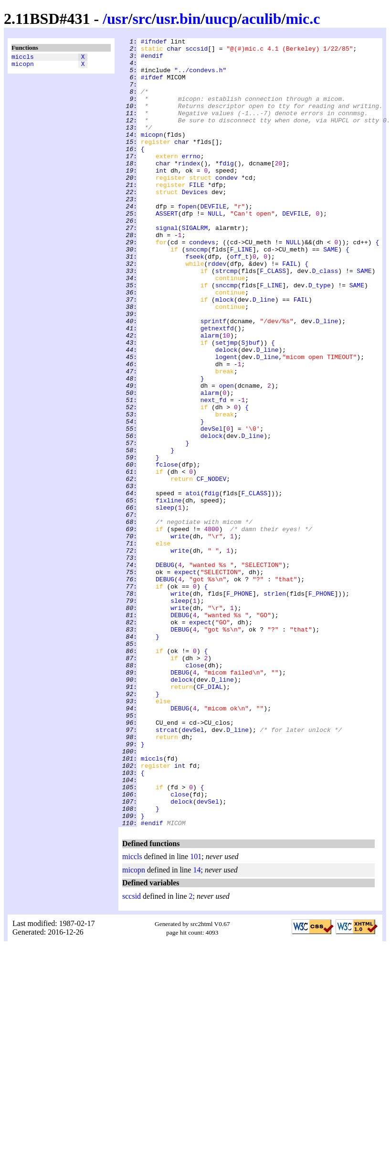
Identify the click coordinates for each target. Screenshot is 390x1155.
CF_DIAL (210, 817)
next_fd (213, 473)
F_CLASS (273, 318)
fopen (187, 240)
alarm (209, 395)
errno (191, 180)
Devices (195, 223)
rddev (217, 309)
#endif (152, 59)
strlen (275, 705)
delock (226, 412)
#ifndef (154, 42)
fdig (226, 189)
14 (196, 1028)
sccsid (196, 51)
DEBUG (165, 670)
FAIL (289, 309)
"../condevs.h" (200, 77)
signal (167, 266)
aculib (262, 18)
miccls (22, 58)
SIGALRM (195, 266)
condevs (202, 283)
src (141, 18)
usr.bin (178, 18)
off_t (239, 300)
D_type (319, 335)
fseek (194, 300)
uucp (221, 18)
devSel (211, 507)
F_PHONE (239, 705)
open (226, 455)
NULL (215, 249)
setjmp (226, 404)
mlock (224, 352)
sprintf (213, 378)
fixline (169, 593)
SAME (330, 292)
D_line (264, 352)
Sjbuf (250, 404)
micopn (22, 66)
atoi (192, 584)
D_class (325, 318)
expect (185, 679)
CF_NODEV (211, 567)
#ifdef (152, 85)
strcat (167, 868)
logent (226, 421)
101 (195, 1014)
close (194, 791)
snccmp (196, 292)
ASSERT (167, 249)
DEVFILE (213, 240)
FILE (196, 214)
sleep (165, 602)
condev (226, 206)
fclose (167, 550)
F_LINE (241, 292)
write (179, 636)
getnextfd (217, 386)
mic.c (302, 18)
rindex (189, 189)
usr (117, 18)
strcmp (226, 318)
